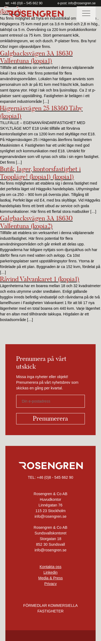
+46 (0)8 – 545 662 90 (26, 3)
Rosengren (35, 13)
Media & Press (50, 578)
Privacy (50, 584)
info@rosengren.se (82, 3)
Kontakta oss (50, 567)
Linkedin (50, 572)
